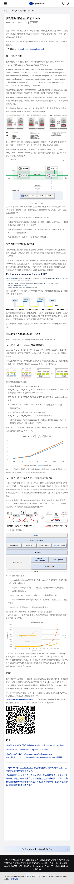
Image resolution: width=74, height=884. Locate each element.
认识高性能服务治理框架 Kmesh (23, 11)
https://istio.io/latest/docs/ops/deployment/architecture (27, 750)
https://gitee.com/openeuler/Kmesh (30, 49)
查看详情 (14, 879)
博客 (5, 11)
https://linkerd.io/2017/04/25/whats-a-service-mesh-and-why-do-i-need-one (35, 745)
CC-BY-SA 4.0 (26, 767)
